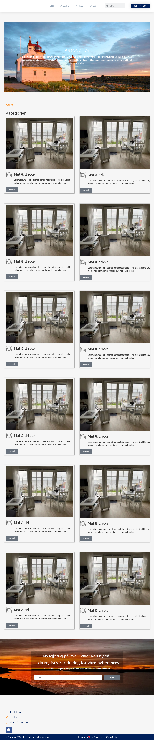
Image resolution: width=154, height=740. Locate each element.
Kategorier (65, 6)
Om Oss (93, 6)
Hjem (51, 6)
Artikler (80, 6)
